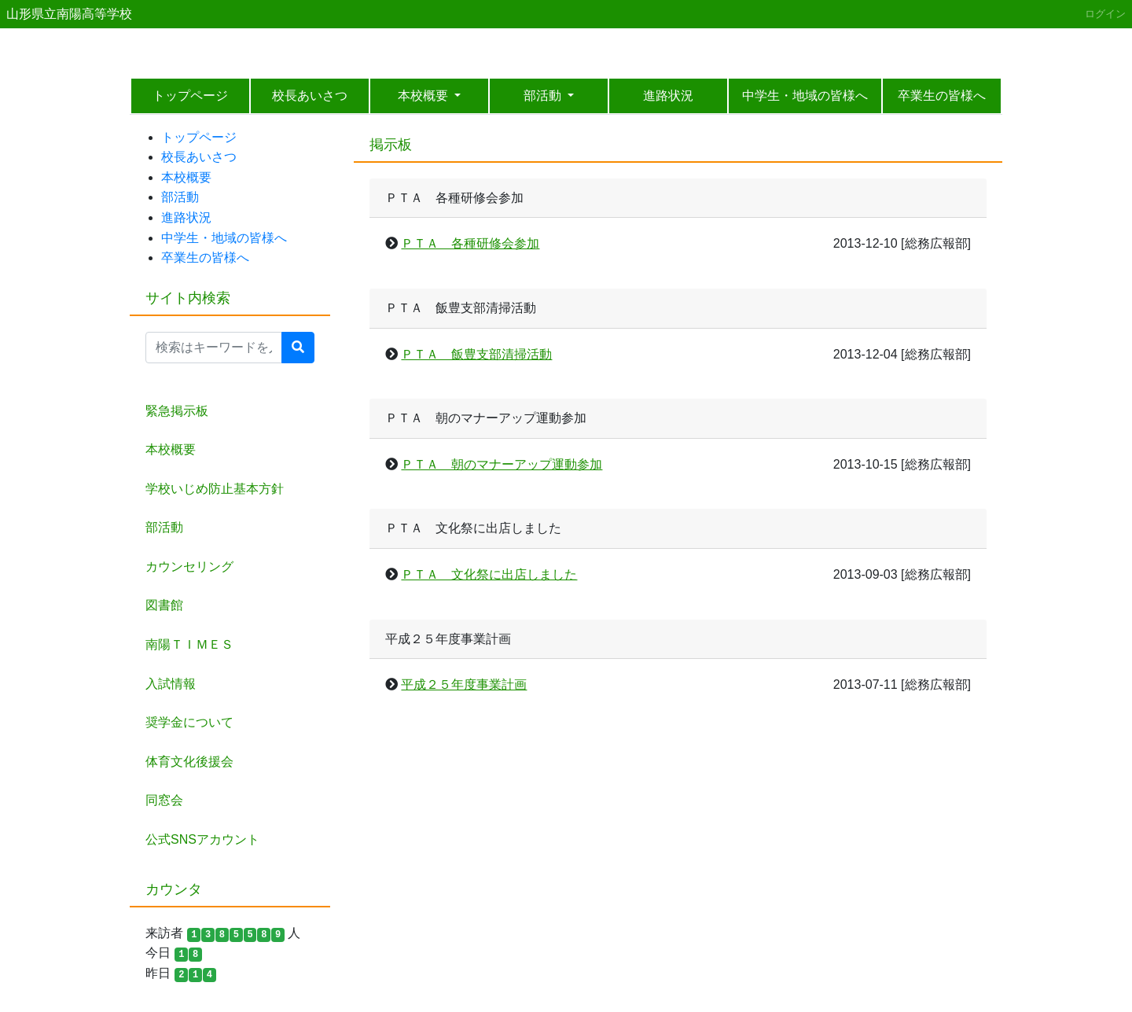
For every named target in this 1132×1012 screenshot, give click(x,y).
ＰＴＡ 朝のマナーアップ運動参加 (501, 464)
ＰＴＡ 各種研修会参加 (470, 243)
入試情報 (170, 683)
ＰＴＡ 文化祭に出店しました (489, 574)
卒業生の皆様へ (942, 95)
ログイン (1105, 14)
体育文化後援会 (189, 761)
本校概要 (186, 177)
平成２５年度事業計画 (464, 684)
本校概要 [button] (424, 95)
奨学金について (189, 722)
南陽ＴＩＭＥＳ (189, 644)
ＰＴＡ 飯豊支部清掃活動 (476, 354)
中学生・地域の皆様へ (805, 95)
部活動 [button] (544, 95)
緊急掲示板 (176, 411)
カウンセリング (189, 566)
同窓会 (164, 800)
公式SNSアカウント (202, 839)
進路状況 (668, 95)
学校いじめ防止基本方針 (214, 488)
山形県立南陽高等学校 (69, 13)
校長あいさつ (309, 95)
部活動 (180, 197)
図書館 (164, 605)
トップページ (190, 95)
